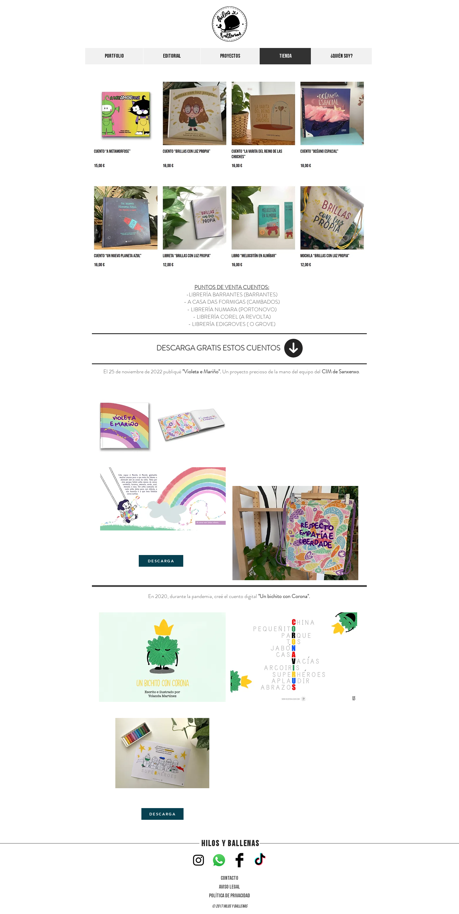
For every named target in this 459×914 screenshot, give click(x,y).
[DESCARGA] (161, 561)
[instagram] (198, 860)
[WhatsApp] (219, 860)
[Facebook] (239, 860)
